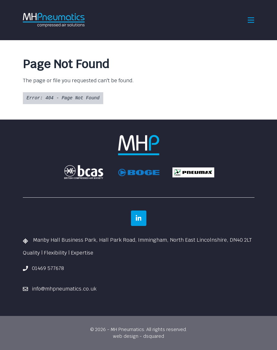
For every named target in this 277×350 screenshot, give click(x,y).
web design (125, 336)
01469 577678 (43, 268)
